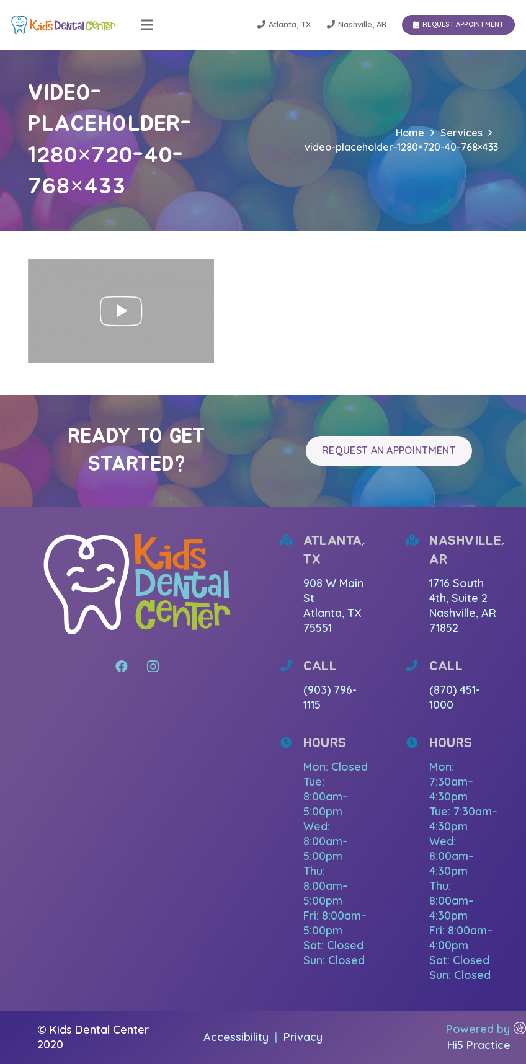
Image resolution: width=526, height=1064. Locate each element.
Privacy (303, 1037)
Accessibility (237, 1037)
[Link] (63, 25)
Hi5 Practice (478, 1045)
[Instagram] (152, 666)
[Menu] (147, 24)
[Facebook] (121, 666)
